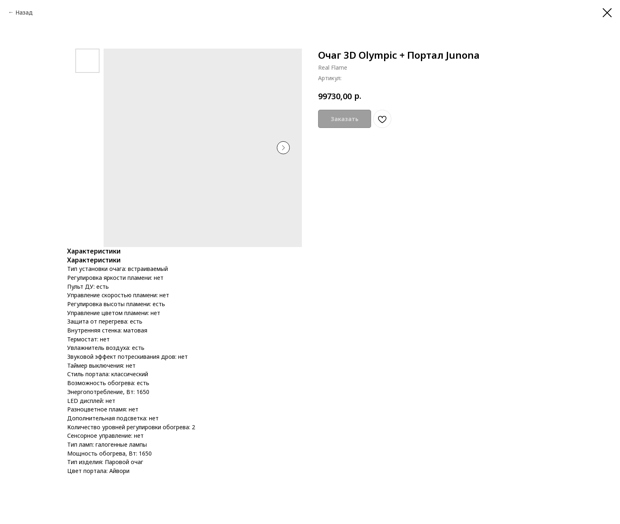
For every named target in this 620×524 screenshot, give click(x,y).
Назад (24, 12)
